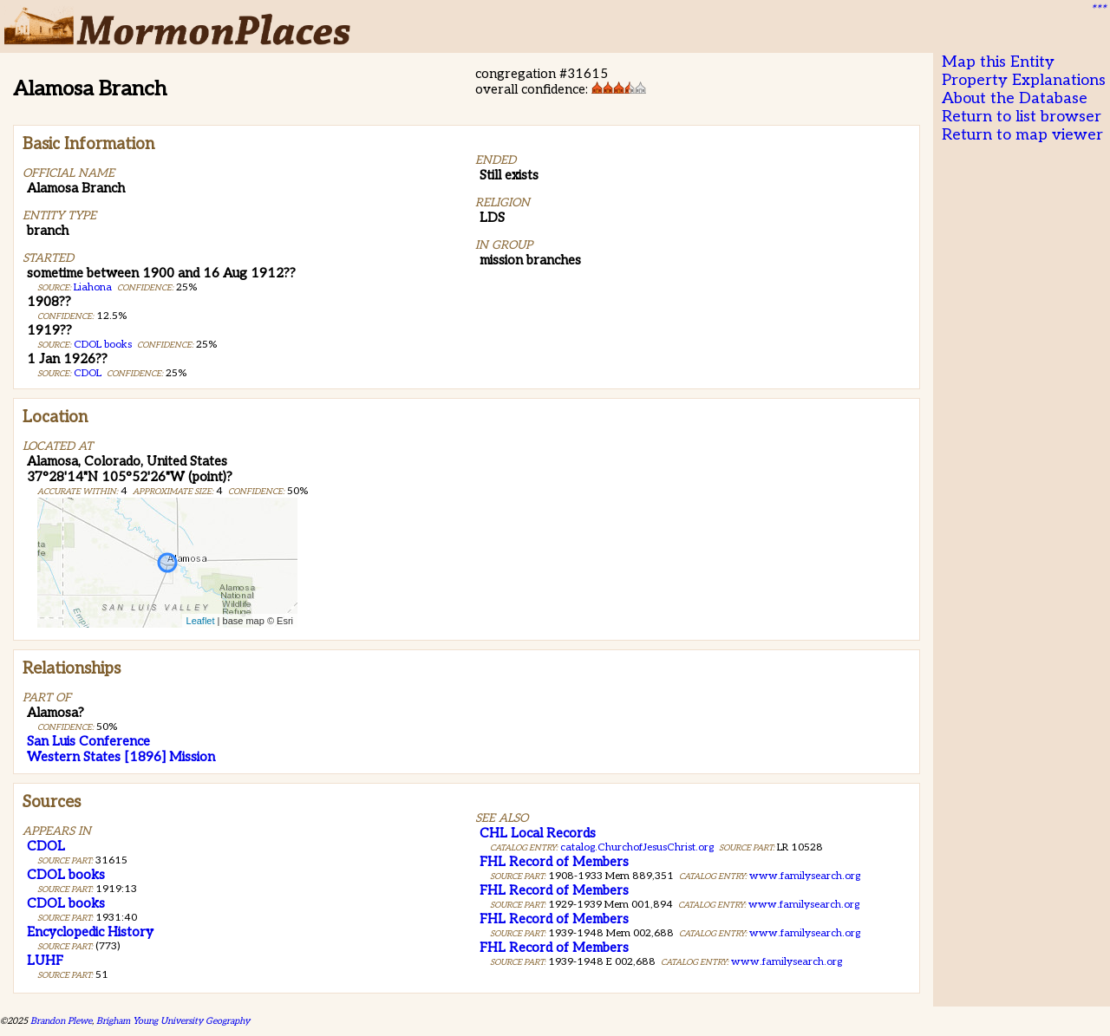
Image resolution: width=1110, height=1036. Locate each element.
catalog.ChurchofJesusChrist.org (637, 847)
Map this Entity (998, 62)
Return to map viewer (1022, 135)
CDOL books (103, 344)
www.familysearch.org (804, 876)
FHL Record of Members (554, 862)
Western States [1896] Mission (121, 757)
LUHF (45, 960)
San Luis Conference (88, 741)
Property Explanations (1024, 80)
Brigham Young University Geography (173, 1020)
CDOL (87, 373)
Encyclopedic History (90, 932)
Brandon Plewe (61, 1020)
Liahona (93, 287)
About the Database (1014, 98)
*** (1098, 9)
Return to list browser (1021, 117)
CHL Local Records (538, 833)
